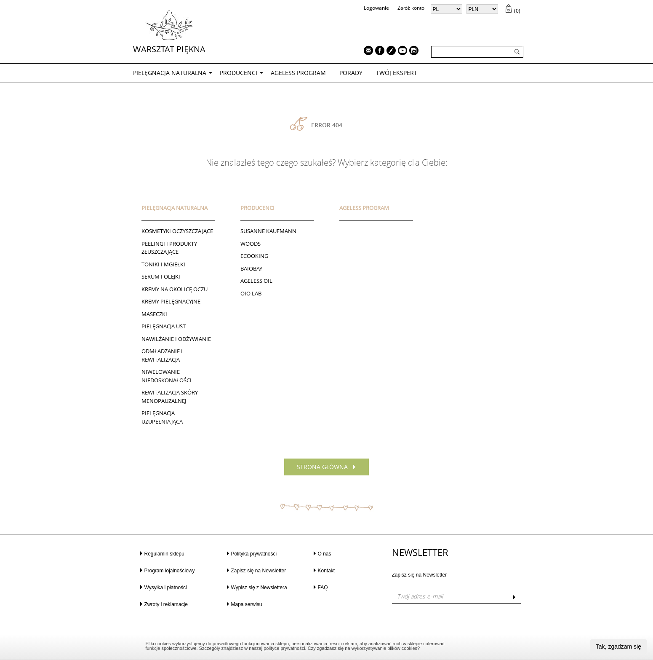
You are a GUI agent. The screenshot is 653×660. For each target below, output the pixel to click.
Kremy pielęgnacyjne (170, 301)
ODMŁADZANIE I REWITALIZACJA (162, 355)
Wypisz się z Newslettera (259, 587)
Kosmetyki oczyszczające (177, 231)
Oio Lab (250, 293)
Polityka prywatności (254, 554)
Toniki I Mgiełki (163, 264)
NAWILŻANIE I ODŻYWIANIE (176, 339)
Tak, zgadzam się (618, 646)
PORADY (350, 73)
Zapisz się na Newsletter (258, 571)
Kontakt (326, 571)
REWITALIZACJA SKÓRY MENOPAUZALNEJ (169, 397)
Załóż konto (410, 7)
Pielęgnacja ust (163, 326)
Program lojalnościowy (169, 571)
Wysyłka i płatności (165, 587)
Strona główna (322, 467)
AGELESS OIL (256, 280)
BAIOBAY (251, 268)
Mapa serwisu (246, 604)
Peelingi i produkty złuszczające (169, 248)
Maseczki (154, 314)
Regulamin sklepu (164, 554)
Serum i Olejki (160, 276)
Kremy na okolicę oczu (174, 289)
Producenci (238, 73)
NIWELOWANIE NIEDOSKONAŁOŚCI (166, 376)
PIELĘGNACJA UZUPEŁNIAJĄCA (162, 417)
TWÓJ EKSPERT (396, 73)
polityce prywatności (284, 648)
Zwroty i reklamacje (166, 604)
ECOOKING (254, 256)
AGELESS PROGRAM (298, 73)
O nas (324, 554)
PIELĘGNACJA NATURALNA (169, 73)
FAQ (323, 587)
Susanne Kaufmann (268, 231)
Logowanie (376, 7)
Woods (250, 243)
